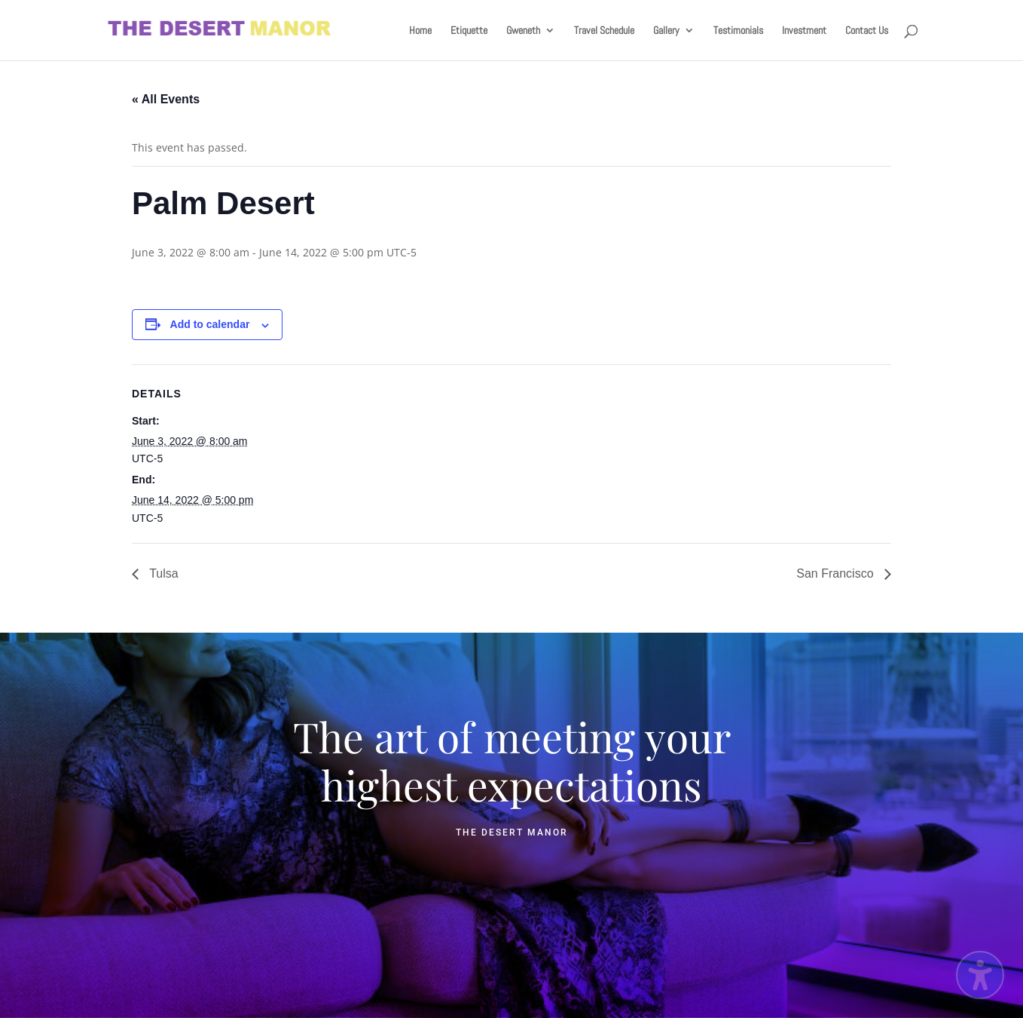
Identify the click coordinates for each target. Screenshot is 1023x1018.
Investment (804, 31)
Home (420, 31)
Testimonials (738, 31)
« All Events (166, 99)
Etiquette (468, 31)
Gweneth (523, 31)
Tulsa (162, 573)
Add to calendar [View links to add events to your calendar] (210, 324)
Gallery (666, 31)
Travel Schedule (604, 31)
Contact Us (866, 31)
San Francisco (836, 573)
